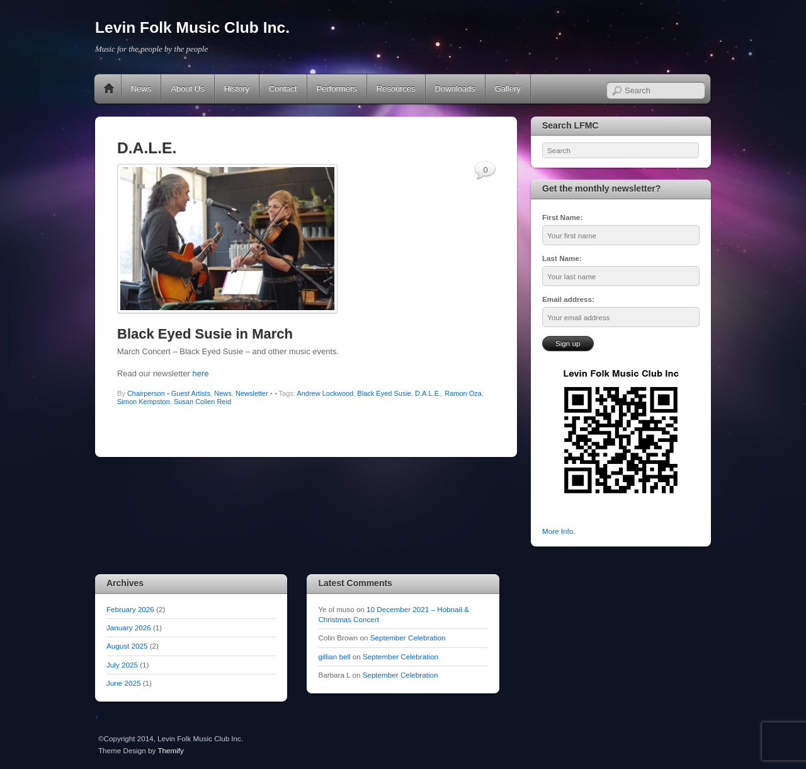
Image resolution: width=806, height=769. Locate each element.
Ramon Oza (463, 393)
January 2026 (128, 627)
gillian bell (334, 656)
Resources (396, 88)
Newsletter (252, 393)
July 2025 (122, 665)
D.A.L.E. (428, 393)
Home (108, 88)
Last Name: (562, 258)
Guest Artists (190, 393)
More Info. (558, 531)
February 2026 (130, 609)
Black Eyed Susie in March (205, 334)
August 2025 (126, 646)
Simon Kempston (143, 401)
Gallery (508, 88)
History (236, 88)
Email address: (568, 299)
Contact (283, 88)
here (201, 373)
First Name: (562, 217)
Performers (337, 88)
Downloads (455, 88)
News (141, 88)
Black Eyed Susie (384, 393)
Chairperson (146, 393)
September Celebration (408, 637)
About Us (187, 88)
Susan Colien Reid (202, 401)
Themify (170, 750)
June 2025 (123, 683)
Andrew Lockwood (325, 393)
